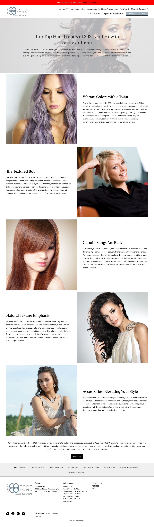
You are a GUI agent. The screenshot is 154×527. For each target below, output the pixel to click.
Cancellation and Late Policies (100, 9)
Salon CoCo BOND (32, 49)
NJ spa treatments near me (90, 467)
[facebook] (7, 513)
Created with (77, 520)
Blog (83, 9)
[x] (23, 513)
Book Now (77, 456)
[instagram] (12, 513)
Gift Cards (124, 9)
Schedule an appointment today (124, 446)
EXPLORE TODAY (90, 2)
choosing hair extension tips (129, 467)
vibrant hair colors (121, 103)
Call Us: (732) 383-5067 (137, 14)
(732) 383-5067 (40, 486)
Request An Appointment (113, 13)
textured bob (15, 177)
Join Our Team (94, 13)
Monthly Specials (139, 9)
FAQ (116, 9)
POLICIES (95, 486)
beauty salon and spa (56, 467)
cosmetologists (73, 467)
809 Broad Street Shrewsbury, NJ (47, 489)
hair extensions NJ (110, 467)
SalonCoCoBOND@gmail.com (46, 491)
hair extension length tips (76, 472)
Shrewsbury (23, 467)
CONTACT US (97, 483)
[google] (18, 513)
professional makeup (38, 467)
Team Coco (74, 9)
